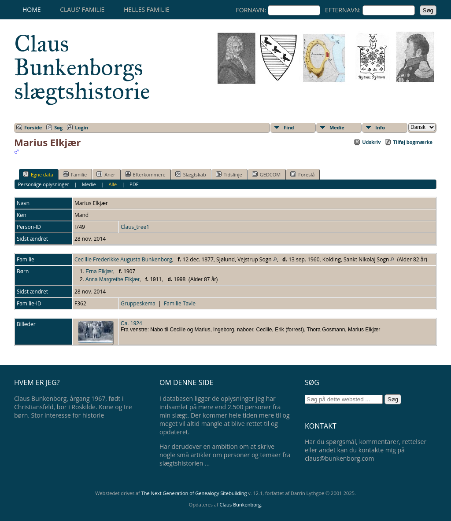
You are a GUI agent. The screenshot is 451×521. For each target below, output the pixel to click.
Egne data (38, 174)
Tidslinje (229, 174)
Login (81, 127)
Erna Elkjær (99, 271)
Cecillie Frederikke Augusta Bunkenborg (123, 259)
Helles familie (146, 9)
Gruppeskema (138, 303)
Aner (105, 174)
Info (380, 127)
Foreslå (302, 174)
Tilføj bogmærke (413, 142)
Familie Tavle (180, 303)
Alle (113, 184)
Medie (336, 127)
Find (289, 127)
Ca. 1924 (131, 323)
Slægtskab (190, 174)
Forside (33, 127)
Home (31, 9)
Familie (75, 174)
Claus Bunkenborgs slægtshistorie (82, 67)
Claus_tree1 (135, 227)
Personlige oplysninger (43, 184)
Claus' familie (82, 9)
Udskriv (371, 142)
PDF (133, 184)
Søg (58, 127)
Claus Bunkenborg (240, 504)
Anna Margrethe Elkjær (112, 279)
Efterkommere (145, 174)
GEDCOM (266, 174)
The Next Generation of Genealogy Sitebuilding (194, 493)
